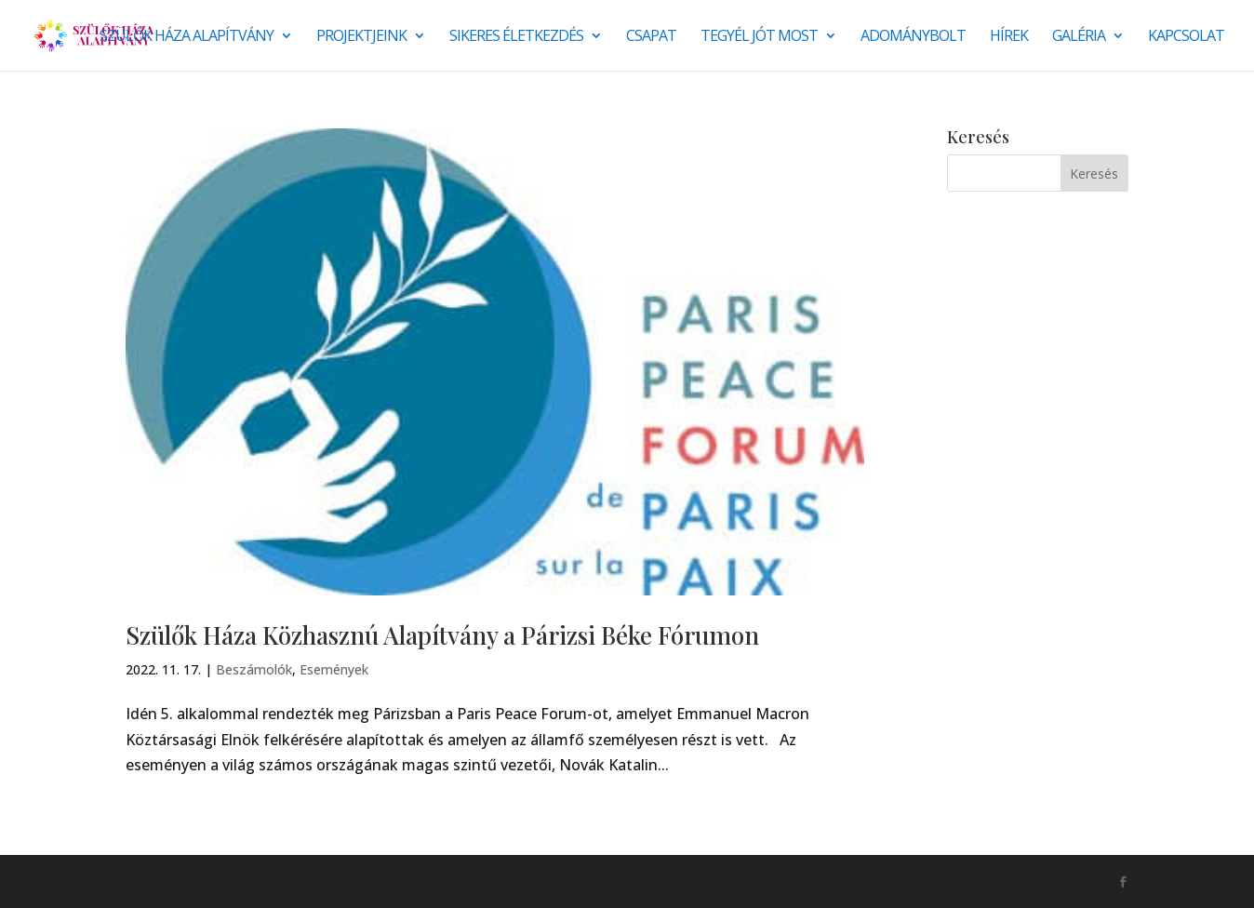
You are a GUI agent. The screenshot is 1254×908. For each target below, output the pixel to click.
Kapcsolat (1186, 37)
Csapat (651, 37)
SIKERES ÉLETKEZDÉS (516, 37)
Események (334, 669)
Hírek (1009, 37)
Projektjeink (361, 37)
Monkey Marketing (226, 881)
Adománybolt (913, 37)
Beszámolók (254, 669)
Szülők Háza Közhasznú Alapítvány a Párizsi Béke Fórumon (442, 635)
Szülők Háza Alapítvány (186, 37)
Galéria (1078, 37)
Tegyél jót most (759, 37)
